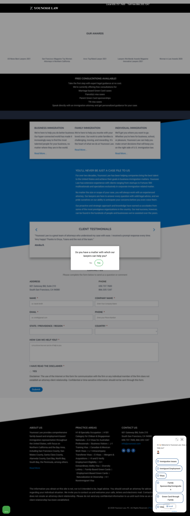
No (90, 263)
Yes (98, 263)
